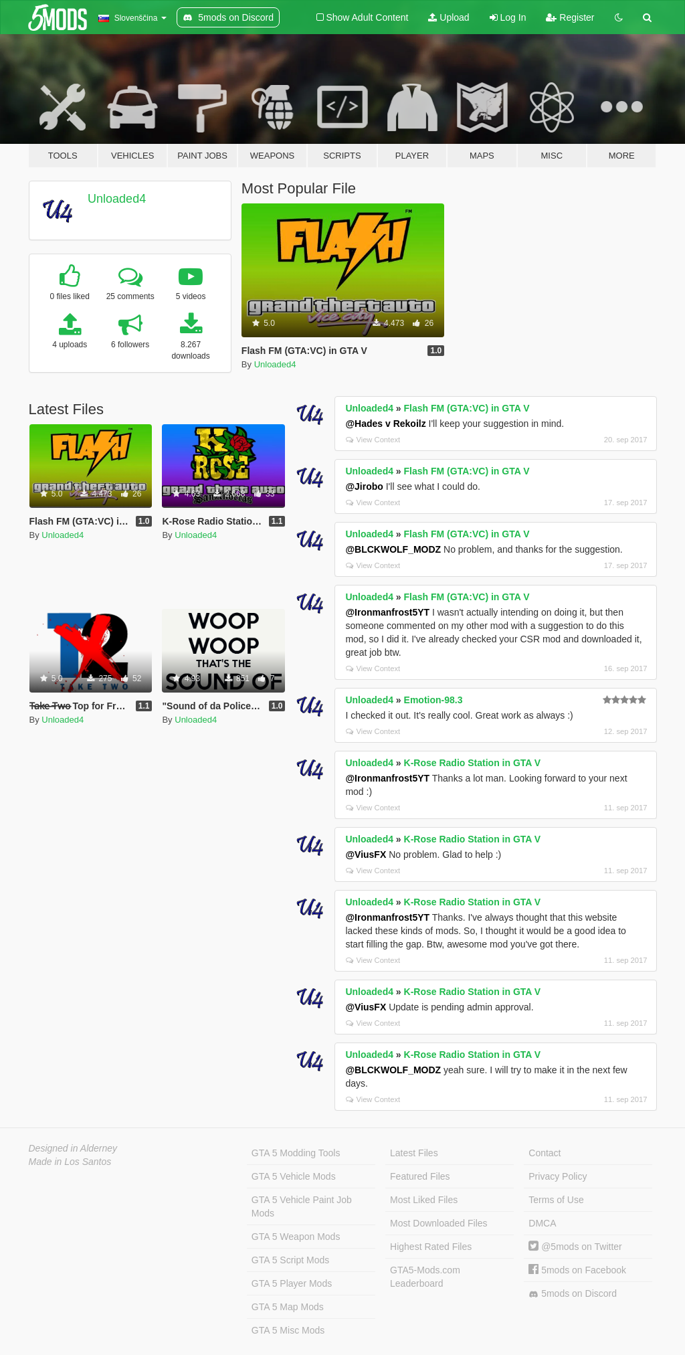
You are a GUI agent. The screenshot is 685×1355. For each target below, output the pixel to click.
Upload (448, 17)
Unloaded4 (117, 198)
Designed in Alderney (73, 1148)
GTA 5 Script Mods (290, 1260)
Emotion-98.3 (433, 700)
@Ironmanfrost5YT (387, 612)
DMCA (542, 1223)
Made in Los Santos (70, 1161)
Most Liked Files (424, 1199)
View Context (373, 440)
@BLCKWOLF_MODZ (393, 549)
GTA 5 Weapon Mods (296, 1236)
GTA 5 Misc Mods (288, 1330)
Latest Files (414, 1153)
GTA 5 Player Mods (292, 1283)
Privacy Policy (557, 1176)
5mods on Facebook (577, 1270)
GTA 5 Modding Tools (296, 1153)
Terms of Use (555, 1199)
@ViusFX (365, 854)
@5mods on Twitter (574, 1247)
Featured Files (420, 1176)
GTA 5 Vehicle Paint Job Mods (302, 1206)
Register (570, 17)
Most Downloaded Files (439, 1223)
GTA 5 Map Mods (288, 1306)
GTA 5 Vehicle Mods (294, 1176)
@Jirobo (364, 486)
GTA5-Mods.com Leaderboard (425, 1277)
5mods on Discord (572, 1293)
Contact (544, 1153)
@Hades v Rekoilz (385, 423)
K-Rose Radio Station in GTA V (472, 762)
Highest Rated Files (431, 1246)
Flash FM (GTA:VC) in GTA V (467, 408)
